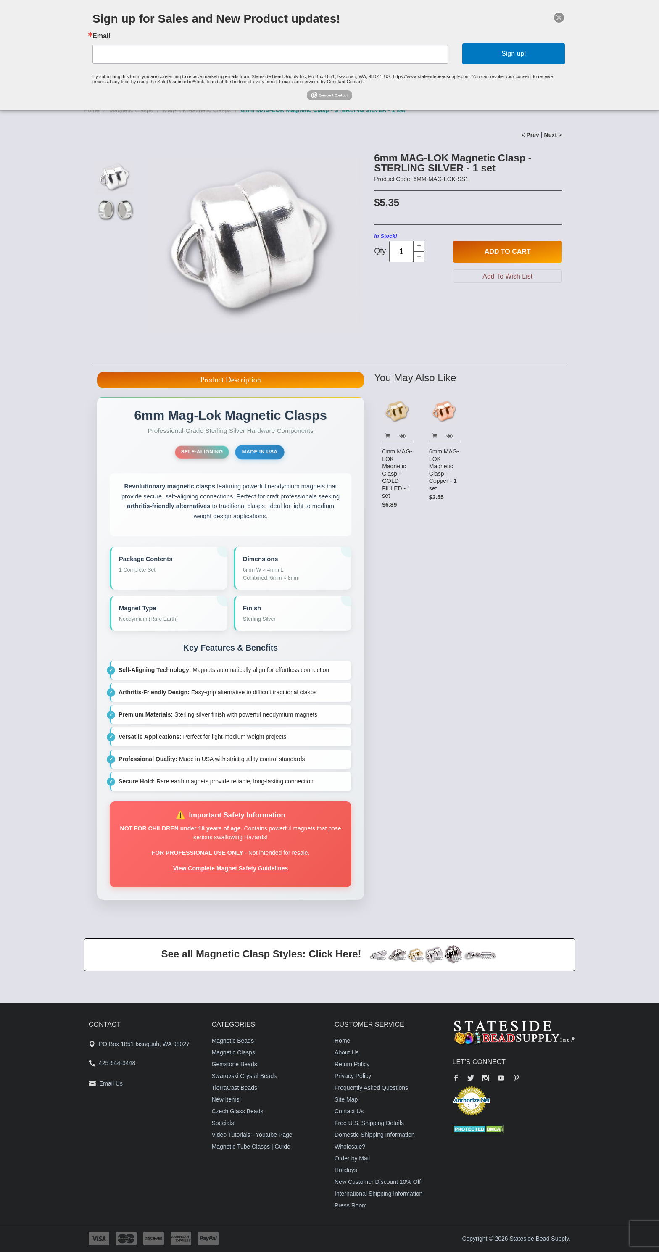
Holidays (346, 1170)
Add (508, 252)
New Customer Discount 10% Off (378, 1181)
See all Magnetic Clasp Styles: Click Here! (261, 953)
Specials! (224, 1123)
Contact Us (349, 1111)
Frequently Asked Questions (371, 1087)
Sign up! (470, 54)
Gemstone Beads (234, 1064)
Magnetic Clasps (234, 1052)
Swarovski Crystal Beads (244, 1076)
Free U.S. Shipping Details (369, 1123)
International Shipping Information (378, 1193)
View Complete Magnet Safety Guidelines (230, 868)
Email (155, 40)
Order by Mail (352, 1158)
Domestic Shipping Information (375, 1134)
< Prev (530, 135)
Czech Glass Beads (238, 1111)
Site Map (346, 1099)
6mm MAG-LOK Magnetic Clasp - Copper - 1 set (444, 470)
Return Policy (352, 1064)
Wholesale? (350, 1146)
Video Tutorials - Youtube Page (252, 1134)
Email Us (111, 1083)
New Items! (226, 1099)
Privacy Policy (353, 1076)
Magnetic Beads (233, 1040)
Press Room (351, 1205)
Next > (553, 135)
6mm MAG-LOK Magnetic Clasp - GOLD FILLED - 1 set (397, 473)
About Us (347, 1052)
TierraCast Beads (234, 1087)
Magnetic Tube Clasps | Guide (251, 1146)
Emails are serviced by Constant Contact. (323, 75)
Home (342, 1040)
